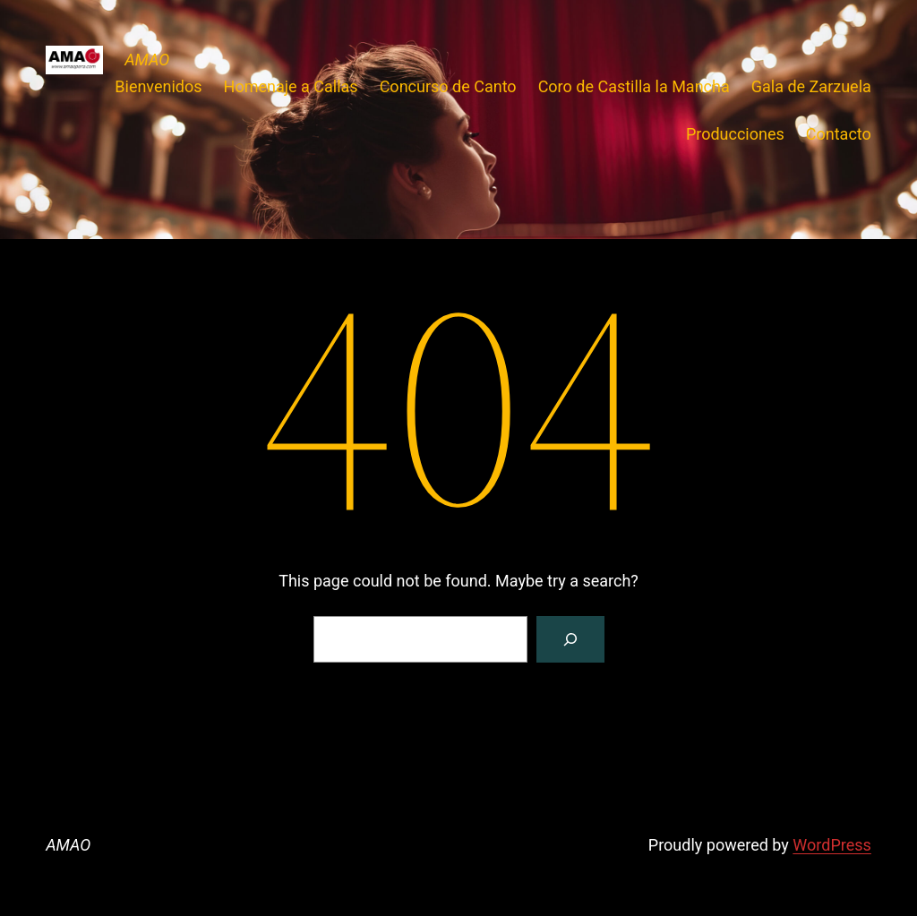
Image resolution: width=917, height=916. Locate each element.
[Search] (570, 639)
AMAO (146, 59)
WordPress (831, 844)
